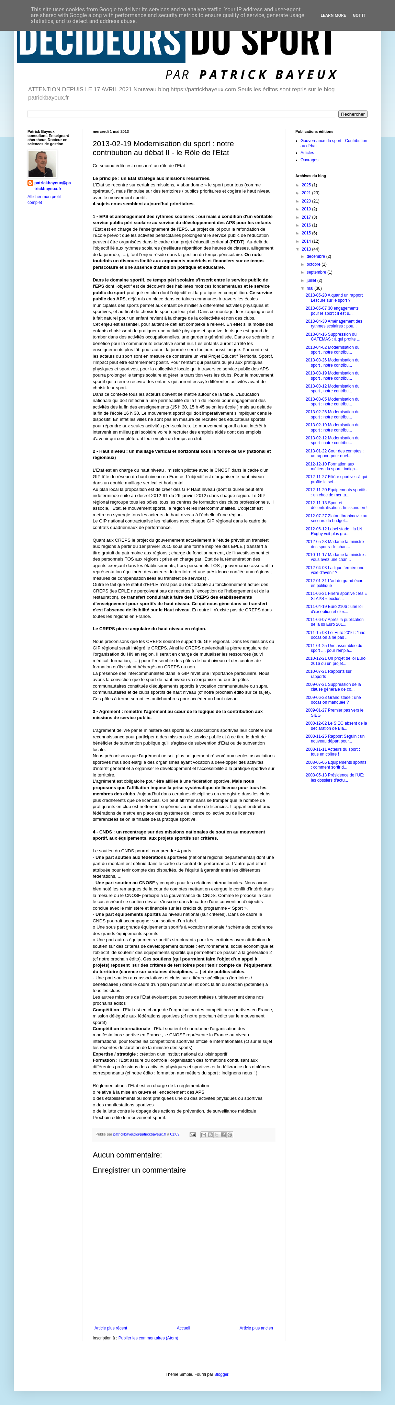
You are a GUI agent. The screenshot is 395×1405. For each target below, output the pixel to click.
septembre (317, 272)
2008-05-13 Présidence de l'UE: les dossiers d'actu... (335, 777)
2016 (307, 225)
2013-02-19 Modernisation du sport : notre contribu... (333, 427)
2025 (307, 185)
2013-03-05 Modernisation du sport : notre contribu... (333, 401)
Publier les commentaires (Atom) (148, 1338)
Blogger (221, 1374)
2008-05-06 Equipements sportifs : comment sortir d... (336, 765)
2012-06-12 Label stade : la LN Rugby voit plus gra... (334, 531)
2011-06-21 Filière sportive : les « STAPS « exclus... (336, 596)
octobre (314, 264)
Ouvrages (309, 160)
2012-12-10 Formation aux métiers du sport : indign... (332, 466)
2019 (307, 209)
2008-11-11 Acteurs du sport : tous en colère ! (333, 752)
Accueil (183, 1328)
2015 (307, 233)
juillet (312, 280)
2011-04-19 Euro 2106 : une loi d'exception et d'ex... (334, 609)
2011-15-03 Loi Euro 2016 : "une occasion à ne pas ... (335, 635)
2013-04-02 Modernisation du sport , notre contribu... (333, 350)
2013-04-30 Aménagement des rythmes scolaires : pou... (334, 324)
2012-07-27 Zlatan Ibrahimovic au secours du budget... (336, 518)
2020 (307, 201)
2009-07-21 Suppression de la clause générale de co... (333, 687)
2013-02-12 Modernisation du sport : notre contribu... (333, 440)
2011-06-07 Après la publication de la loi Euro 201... (335, 622)
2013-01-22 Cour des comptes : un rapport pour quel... (335, 453)
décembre (316, 256)
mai (311, 288)
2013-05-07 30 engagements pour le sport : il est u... (332, 310)
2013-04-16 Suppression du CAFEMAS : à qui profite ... (333, 337)
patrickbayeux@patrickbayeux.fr (52, 186)
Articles (307, 152)
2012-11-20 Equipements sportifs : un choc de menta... (336, 492)
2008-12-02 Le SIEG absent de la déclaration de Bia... (336, 725)
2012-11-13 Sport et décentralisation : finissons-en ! (337, 505)
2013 (307, 249)
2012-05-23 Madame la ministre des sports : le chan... (335, 544)
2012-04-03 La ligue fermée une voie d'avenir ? (335, 570)
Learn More (333, 15)
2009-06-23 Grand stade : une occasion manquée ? (333, 700)
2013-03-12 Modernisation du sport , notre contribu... (333, 388)
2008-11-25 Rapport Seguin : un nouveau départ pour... (335, 739)
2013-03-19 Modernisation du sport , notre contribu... (333, 375)
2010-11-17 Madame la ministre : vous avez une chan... (336, 557)
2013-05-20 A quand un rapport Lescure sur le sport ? (334, 297)
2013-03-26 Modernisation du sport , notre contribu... (333, 362)
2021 (307, 193)
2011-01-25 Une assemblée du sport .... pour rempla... (334, 648)
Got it (359, 15)
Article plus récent (110, 1328)
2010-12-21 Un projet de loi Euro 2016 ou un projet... (335, 661)
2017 (307, 217)
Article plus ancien (256, 1328)
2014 (307, 241)
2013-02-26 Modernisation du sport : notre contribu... (333, 414)
